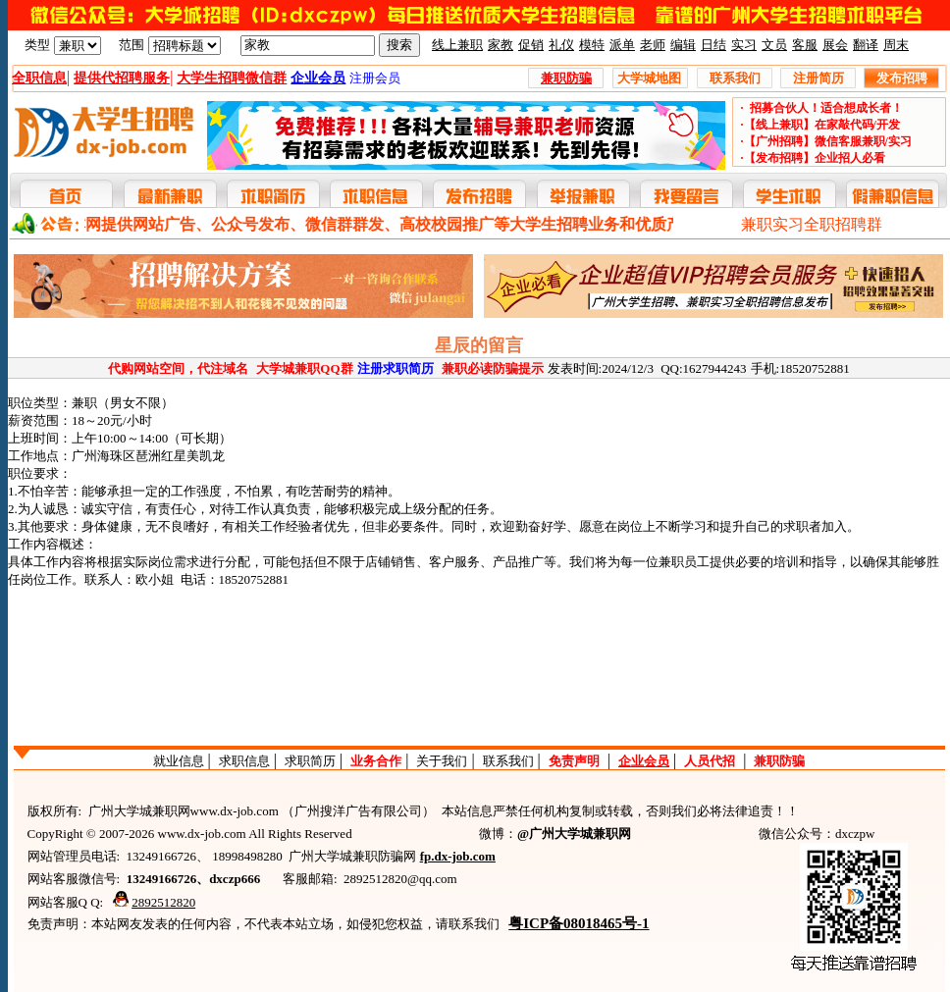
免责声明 (574, 761)
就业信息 (178, 761)
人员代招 (709, 761)
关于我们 (441, 761)
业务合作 (375, 761)
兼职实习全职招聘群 (811, 224)
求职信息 (244, 761)
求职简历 (310, 761)
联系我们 (508, 761)
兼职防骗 (779, 761)
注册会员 (374, 78)
